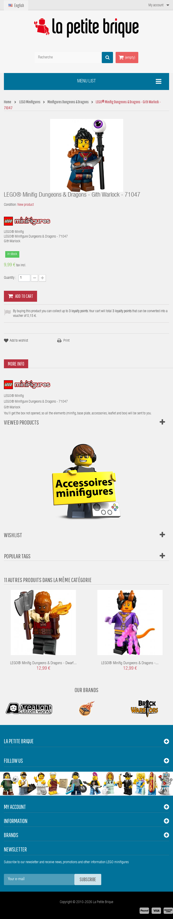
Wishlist (13, 535)
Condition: (10, 205)
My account (15, 806)
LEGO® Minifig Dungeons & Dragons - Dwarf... (43, 663)
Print (66, 341)
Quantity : (10, 278)
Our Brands (86, 689)
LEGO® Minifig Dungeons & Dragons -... (130, 663)
